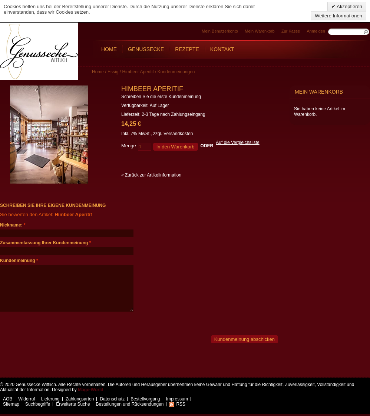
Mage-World (90, 389)
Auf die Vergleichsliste (237, 142)
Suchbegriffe (37, 404)
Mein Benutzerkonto (220, 31)
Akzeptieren (349, 6)
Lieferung (50, 399)
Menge (128, 145)
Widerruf (26, 399)
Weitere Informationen (338, 16)
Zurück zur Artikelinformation (151, 175)
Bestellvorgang (145, 399)
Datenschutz (112, 399)
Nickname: (11, 225)
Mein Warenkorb (259, 31)
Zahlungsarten (80, 399)
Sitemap (11, 404)
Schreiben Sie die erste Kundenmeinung (161, 96)
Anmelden (316, 31)
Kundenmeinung (17, 260)
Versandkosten (178, 133)
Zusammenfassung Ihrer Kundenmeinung (44, 242)
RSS (180, 404)
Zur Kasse (290, 31)
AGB (7, 399)
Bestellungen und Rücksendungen (130, 404)
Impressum (177, 399)
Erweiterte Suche (73, 404)
